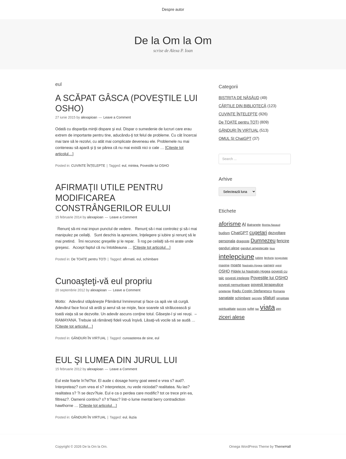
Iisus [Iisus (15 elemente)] (272, 248)
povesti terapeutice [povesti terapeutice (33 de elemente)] (267, 284)
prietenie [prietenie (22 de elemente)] (225, 291)
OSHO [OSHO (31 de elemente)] (224, 271)
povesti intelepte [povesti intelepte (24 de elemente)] (237, 278)
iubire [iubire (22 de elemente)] (259, 258)
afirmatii (129, 259)
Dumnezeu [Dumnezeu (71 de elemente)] (263, 241)
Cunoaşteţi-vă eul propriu (103, 281)
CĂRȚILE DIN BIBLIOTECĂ (242, 106)
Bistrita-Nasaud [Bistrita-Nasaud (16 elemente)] (271, 224)
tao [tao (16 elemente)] (257, 308)
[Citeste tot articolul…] (152, 247)
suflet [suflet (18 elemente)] (250, 308)
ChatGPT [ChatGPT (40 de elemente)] (239, 232)
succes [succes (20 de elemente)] (241, 308)
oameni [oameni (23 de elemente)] (269, 265)
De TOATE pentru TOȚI (88, 259)
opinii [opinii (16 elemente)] (278, 265)
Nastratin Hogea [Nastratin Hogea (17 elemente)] (252, 265)
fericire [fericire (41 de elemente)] (283, 240)
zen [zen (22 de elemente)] (278, 308)
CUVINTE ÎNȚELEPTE (88, 165)
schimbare (150, 259)
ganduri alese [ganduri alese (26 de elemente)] (229, 248)
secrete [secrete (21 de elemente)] (257, 298)
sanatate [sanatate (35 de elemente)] (226, 298)
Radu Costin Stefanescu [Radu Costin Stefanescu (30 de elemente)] (252, 291)
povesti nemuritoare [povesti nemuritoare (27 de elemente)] (234, 285)
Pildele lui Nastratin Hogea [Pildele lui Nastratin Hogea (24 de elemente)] (250, 271)
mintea (133, 165)
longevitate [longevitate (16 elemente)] (281, 257)
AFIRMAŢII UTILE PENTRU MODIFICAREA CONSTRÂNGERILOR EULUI (113, 197)
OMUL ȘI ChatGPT (235, 139)
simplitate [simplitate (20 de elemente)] (282, 298)
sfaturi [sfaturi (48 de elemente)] (269, 297)
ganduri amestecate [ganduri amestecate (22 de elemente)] (255, 248)
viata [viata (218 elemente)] (267, 307)
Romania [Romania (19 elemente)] (279, 291)
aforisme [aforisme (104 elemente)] (230, 224)
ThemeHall (282, 446)
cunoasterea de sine (138, 338)
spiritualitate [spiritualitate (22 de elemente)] (227, 308)
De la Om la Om (173, 40)
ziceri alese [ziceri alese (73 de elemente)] (232, 317)
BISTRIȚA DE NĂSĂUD (239, 98)
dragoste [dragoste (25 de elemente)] (243, 241)
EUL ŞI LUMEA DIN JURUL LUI (116, 360)
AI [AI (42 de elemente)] (244, 224)
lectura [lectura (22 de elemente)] (269, 258)
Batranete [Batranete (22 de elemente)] (254, 225)
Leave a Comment (117, 117)
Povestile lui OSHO (154, 165)
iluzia (133, 417)
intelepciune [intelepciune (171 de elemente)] (236, 256)
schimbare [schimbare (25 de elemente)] (243, 298)
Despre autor (173, 9)
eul (124, 165)
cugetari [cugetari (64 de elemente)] (258, 232)
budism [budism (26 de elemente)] (224, 233)
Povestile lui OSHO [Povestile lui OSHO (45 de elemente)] (269, 277)
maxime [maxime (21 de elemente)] (224, 265)
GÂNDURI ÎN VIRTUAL (88, 338)
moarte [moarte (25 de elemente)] (236, 265)
